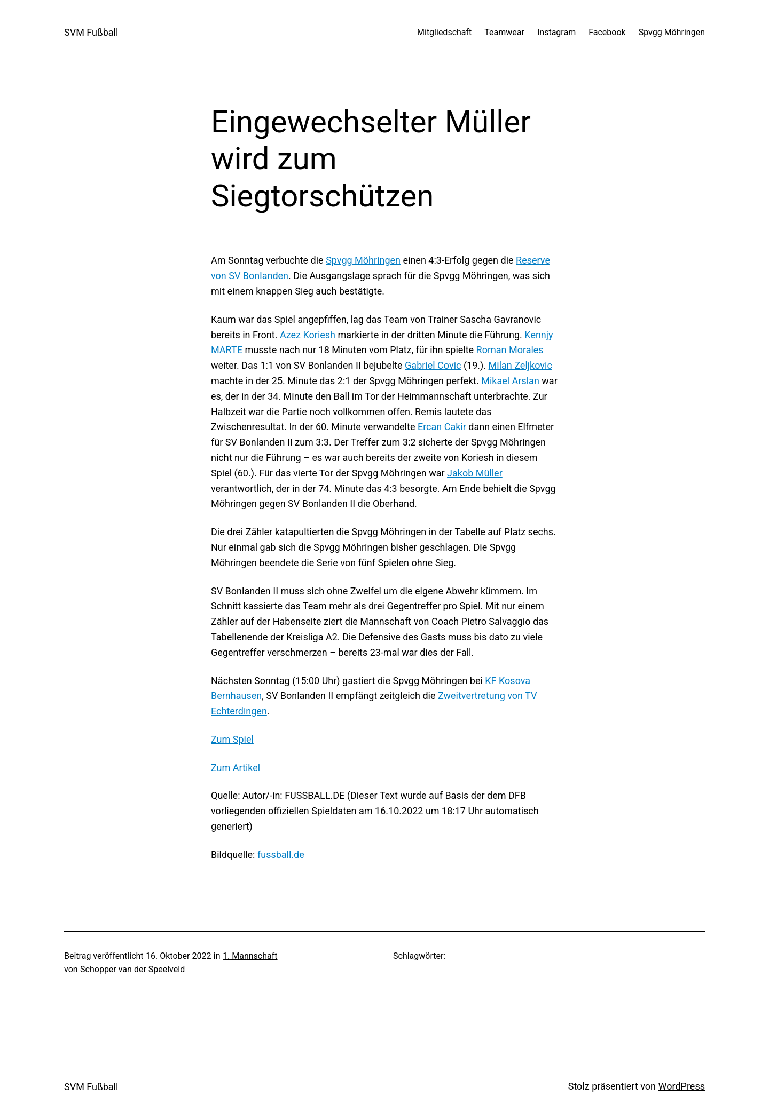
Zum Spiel (232, 739)
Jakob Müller (475, 473)
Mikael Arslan (510, 380)
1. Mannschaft (250, 956)
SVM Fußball (91, 32)
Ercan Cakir (442, 426)
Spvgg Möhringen (363, 260)
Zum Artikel (235, 767)
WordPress (681, 1086)
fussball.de (280, 854)
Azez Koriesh (307, 334)
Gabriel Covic (433, 365)
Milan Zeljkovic (520, 365)
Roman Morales (510, 349)
